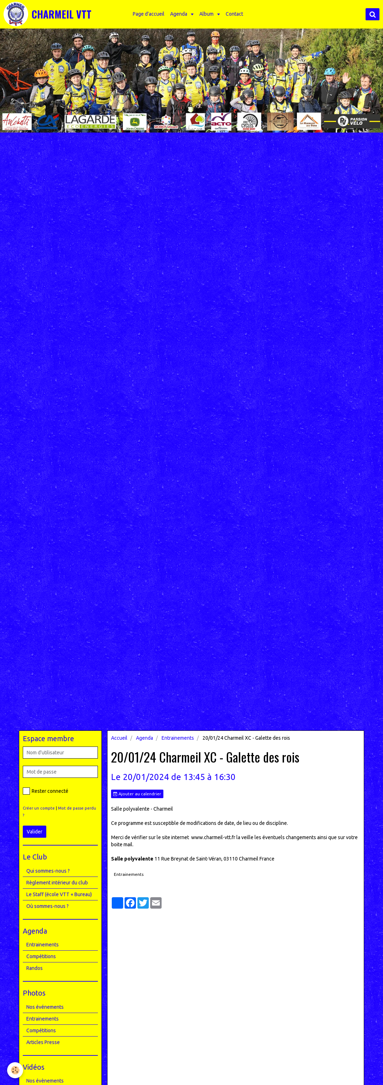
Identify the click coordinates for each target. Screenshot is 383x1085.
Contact (234, 14)
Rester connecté (45, 791)
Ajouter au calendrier (137, 793)
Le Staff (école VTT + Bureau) (59, 894)
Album (207, 14)
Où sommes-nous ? (47, 906)
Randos (34, 968)
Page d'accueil (148, 14)
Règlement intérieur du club (57, 882)
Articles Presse (43, 1042)
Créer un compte (39, 808)
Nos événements (45, 1007)
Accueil (119, 738)
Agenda (179, 14)
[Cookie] (15, 1070)
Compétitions (41, 956)
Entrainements (178, 738)
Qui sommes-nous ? (48, 871)
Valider (34, 832)
